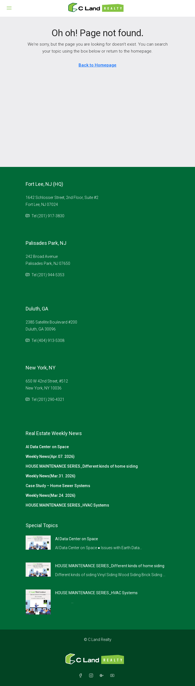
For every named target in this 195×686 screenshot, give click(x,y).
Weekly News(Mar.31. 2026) (50, 476)
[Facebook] (82, 675)
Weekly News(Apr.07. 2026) (50, 456)
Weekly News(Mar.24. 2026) (50, 495)
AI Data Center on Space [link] (76, 539)
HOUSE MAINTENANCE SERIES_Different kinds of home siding (82, 466)
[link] (38, 542)
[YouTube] (113, 675)
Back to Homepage (97, 65)
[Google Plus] (103, 675)
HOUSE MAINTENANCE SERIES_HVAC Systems (67, 505)
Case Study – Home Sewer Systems (58, 485)
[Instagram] (92, 675)
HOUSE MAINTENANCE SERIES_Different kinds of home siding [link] (109, 566)
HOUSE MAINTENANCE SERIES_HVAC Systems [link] (96, 593)
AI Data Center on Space (47, 447)
